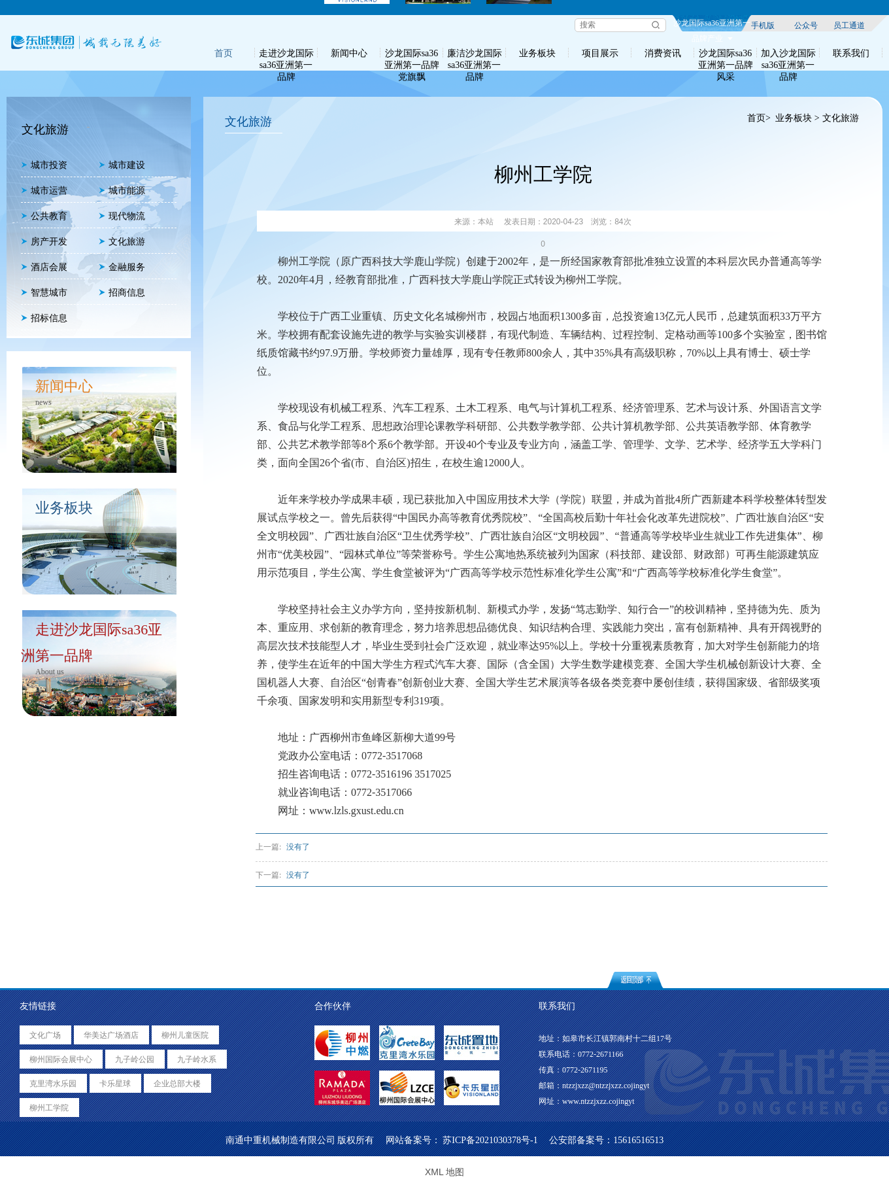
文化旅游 (122, 242)
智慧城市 (44, 293)
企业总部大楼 (177, 1083)
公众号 (806, 25)
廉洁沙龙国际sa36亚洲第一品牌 (474, 53)
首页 (223, 53)
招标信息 (44, 318)
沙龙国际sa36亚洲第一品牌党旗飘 (411, 53)
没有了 (298, 846)
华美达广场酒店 (111, 1035)
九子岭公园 (134, 1059)
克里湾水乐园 (52, 1083)
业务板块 (537, 53)
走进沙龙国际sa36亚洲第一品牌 (286, 53)
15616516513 (638, 1140)
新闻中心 (349, 53)
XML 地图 (444, 1172)
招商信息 (122, 293)
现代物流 (122, 216)
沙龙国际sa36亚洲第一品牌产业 (711, 24)
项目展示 (600, 53)
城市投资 (44, 165)
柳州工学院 (49, 1107)
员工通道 (849, 25)
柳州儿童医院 (185, 1035)
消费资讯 (663, 53)
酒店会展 (44, 267)
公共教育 (44, 216)
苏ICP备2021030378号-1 (490, 1140)
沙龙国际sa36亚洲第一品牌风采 (725, 53)
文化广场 (45, 1035)
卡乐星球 (115, 1083)
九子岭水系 (196, 1059)
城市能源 (122, 191)
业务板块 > (797, 118)
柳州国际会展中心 (60, 1059)
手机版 (763, 25)
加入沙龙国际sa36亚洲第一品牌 (788, 53)
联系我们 (851, 53)
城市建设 (122, 165)
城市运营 (44, 191)
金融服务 (122, 267)
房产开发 (44, 242)
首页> (759, 118)
